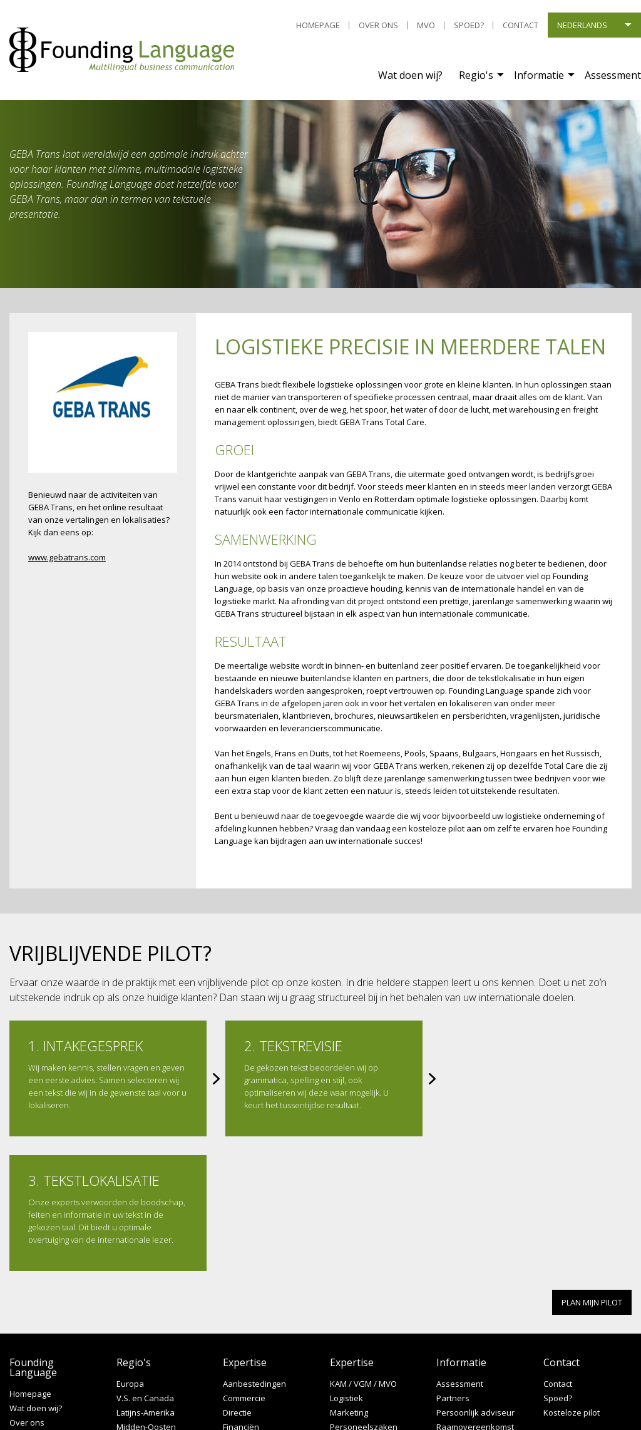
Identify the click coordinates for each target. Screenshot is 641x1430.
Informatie (539, 75)
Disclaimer (29, 1331)
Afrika (127, 1336)
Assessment (613, 75)
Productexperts (359, 1321)
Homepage (318, 25)
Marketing (349, 1278)
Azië (124, 1307)
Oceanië (132, 1321)
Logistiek (346, 1264)
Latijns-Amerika (145, 1278)
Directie (237, 1278)
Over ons (378, 25)
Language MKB (464, 1336)
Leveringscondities (45, 1317)
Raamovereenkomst (475, 1293)
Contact (520, 25)
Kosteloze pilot (571, 1278)
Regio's (476, 75)
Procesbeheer (357, 1307)
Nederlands (582, 25)
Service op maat (467, 1307)
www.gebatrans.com (67, 557)
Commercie (244, 1264)
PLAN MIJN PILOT (592, 1167)
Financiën (241, 1293)
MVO (426, 25)
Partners (452, 1264)
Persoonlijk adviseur (475, 1278)
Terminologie (461, 1321)
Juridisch (239, 1336)
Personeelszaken (363, 1293)
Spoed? (469, 25)
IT (226, 1321)
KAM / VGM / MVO (363, 1249)
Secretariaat (353, 1336)
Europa (130, 1249)
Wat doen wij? (410, 75)
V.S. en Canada (145, 1264)
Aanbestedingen (254, 1249)
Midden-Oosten (146, 1293)
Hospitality (243, 1307)
